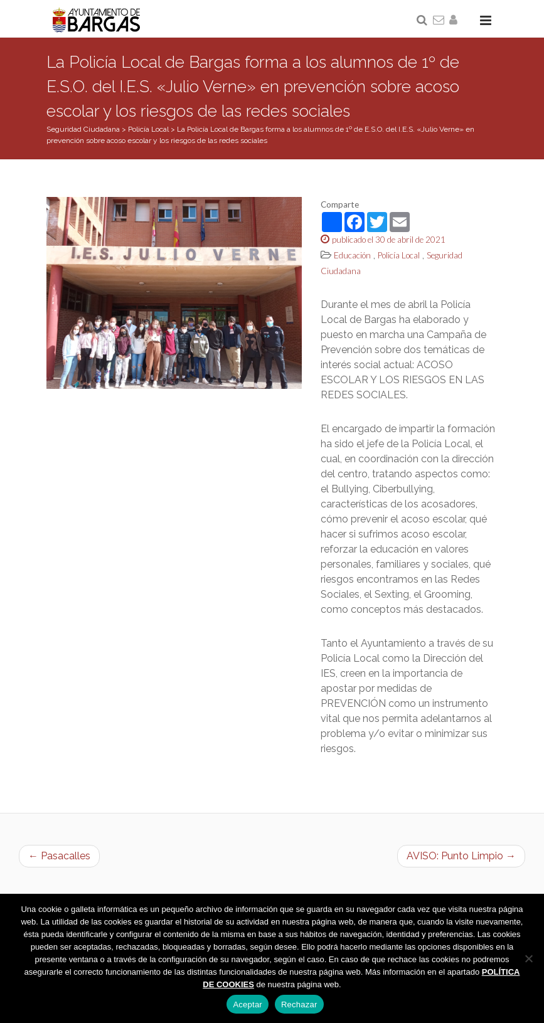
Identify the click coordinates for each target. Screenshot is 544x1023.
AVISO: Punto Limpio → (461, 856)
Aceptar (247, 1004)
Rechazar (299, 1004)
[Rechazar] (528, 958)
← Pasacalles (59, 856)
